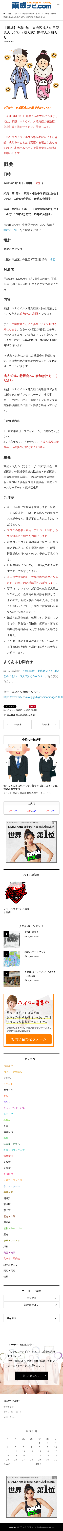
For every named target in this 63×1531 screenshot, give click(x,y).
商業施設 (8, 1156)
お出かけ (8, 1065)
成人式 (19, 715)
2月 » (38, 1463)
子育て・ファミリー (14, 1180)
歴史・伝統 (9, 1216)
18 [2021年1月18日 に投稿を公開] (7, 1455)
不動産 (7, 1120)
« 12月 (7, 1463)
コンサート (9, 1102)
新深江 (7, 1198)
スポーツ (8, 1114)
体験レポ (8, 1132)
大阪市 (7, 1162)
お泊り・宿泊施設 (13, 1072)
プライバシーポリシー (14, 1412)
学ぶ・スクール (12, 1186)
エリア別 (8, 1090)
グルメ (7, 1096)
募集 (6, 1138)
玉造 (6, 1234)
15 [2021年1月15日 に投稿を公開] (39, 1451)
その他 (7, 1078)
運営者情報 (9, 1407)
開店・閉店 (9, 1270)
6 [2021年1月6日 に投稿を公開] (23, 1447)
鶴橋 (6, 1276)
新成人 (26, 715)
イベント (11, 710)
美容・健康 (9, 1252)
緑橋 (6, 1246)
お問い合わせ (10, 1417)
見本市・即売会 (12, 1258)
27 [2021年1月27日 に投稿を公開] (23, 1459)
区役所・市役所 (23, 710)
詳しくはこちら (31, 1375)
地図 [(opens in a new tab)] (52, 259)
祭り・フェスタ (12, 1240)
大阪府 (7, 1168)
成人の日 (11, 715)
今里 (6, 1126)
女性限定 (8, 1174)
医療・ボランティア (14, 1150)
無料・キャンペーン (14, 1228)
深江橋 (7, 1222)
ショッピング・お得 (14, 1108)
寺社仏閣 (8, 1192)
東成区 (34, 710)
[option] (31, 769)
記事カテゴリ (11, 1264)
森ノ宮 (7, 1210)
